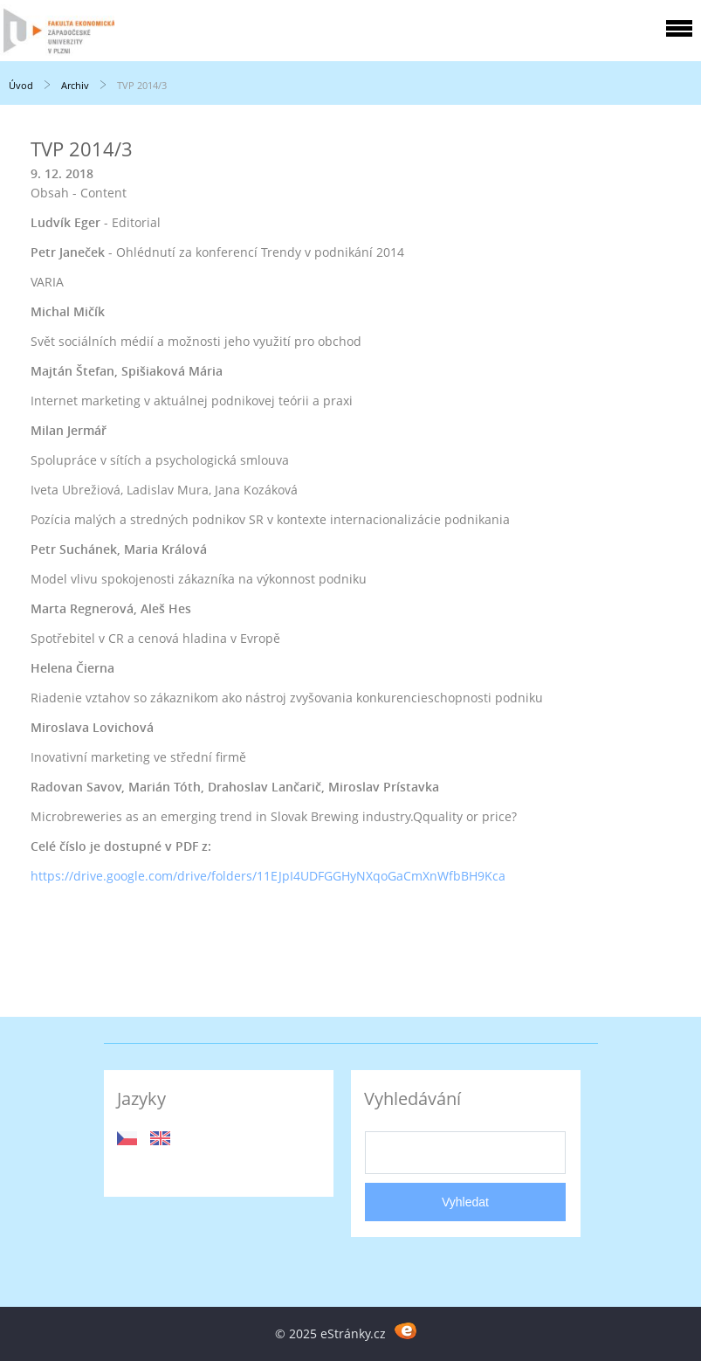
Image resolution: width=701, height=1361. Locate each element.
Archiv (75, 85)
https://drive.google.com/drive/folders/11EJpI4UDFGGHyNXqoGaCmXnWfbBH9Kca (268, 875)
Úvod (21, 85)
